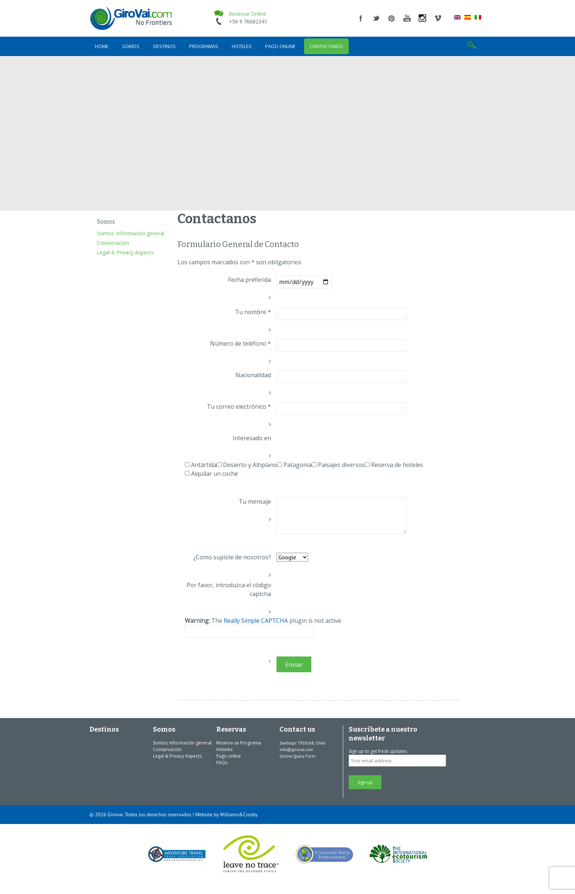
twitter (376, 18)
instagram (422, 18)
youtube (407, 18)
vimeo (438, 18)
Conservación (113, 242)
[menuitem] (457, 16)
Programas (203, 46)
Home (102, 46)
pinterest (391, 18)
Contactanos (326, 46)
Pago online (280, 46)
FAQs (221, 762)
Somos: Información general (130, 233)
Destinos (164, 46)
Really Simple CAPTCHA (256, 621)
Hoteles (242, 46)
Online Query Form (297, 756)
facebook (361, 18)
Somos (130, 46)
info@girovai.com (296, 749)
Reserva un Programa (238, 743)
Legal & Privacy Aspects (125, 252)
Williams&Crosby (239, 814)
